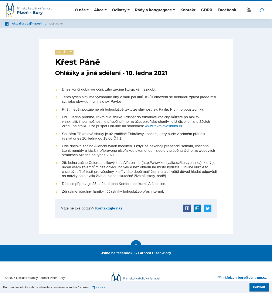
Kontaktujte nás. (109, 208)
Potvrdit (259, 287)
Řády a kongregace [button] (153, 10)
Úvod (27, 23)
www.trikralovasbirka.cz (164, 126)
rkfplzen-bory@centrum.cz (242, 277)
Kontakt (188, 10)
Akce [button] (99, 10)
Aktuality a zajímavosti (52, 23)
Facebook (227, 10)
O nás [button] (80, 10)
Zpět (11, 23)
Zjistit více (98, 287)
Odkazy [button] (119, 10)
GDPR (206, 10)
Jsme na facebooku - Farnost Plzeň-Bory (136, 253)
